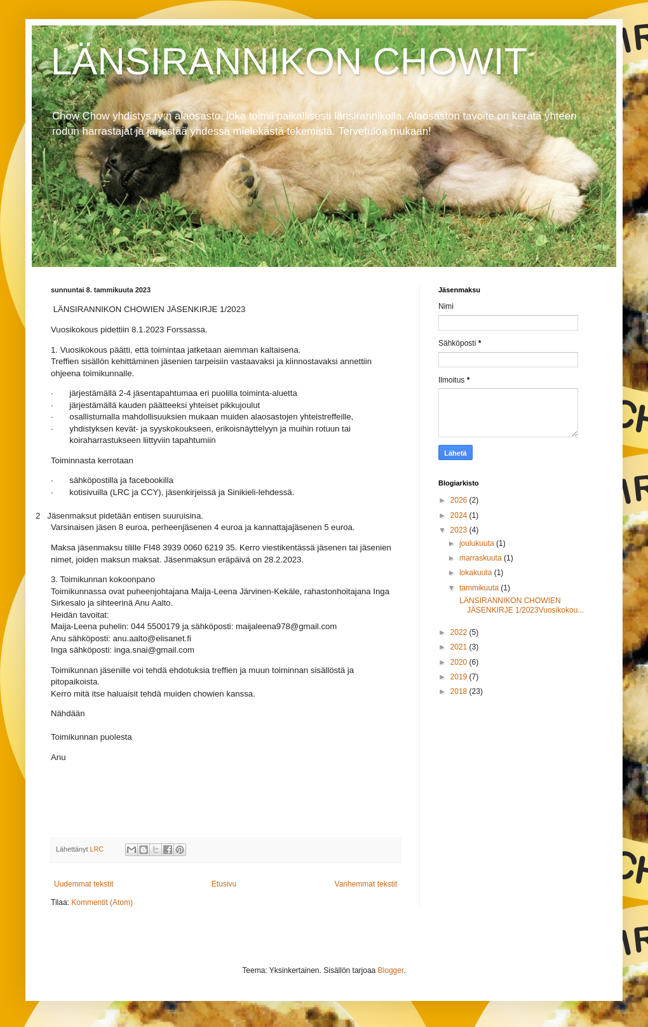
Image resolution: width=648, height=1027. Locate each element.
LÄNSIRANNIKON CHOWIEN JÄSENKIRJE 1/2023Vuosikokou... (520, 605)
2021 (459, 647)
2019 (459, 676)
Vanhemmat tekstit (366, 884)
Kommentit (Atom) (102, 902)
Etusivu (224, 884)
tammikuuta (480, 587)
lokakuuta (476, 572)
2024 (459, 515)
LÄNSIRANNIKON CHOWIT (289, 61)
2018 (459, 691)
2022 (459, 632)
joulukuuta (477, 543)
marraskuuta (481, 558)
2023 (459, 530)
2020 (459, 662)
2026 (459, 500)
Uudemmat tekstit (83, 884)
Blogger (391, 970)
